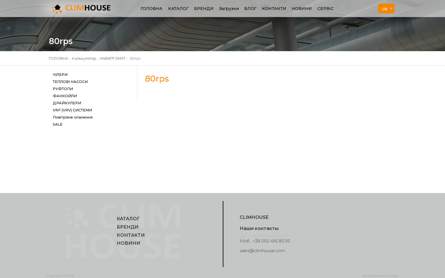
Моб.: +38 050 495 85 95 (265, 241)
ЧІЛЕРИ (60, 74)
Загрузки (229, 8)
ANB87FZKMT (112, 58)
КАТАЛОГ (178, 8)
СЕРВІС (325, 8)
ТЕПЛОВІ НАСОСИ (70, 82)
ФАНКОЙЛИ (65, 96)
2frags (393, 276)
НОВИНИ (302, 8)
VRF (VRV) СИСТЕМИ (72, 110)
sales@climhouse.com (262, 250)
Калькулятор (84, 58)
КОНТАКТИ (274, 8)
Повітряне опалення (73, 117)
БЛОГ (250, 8)
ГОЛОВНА (151, 8)
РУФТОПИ (63, 89)
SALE (57, 124)
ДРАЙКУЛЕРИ (67, 103)
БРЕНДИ (204, 8)
